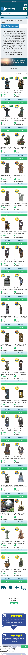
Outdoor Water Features (11, 20)
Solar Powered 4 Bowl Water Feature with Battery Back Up (13, 45)
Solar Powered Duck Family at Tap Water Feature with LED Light (15, 41)
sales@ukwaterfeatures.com (14, 54)
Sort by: (15, 73)
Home (2, 20)
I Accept (24, 646)
